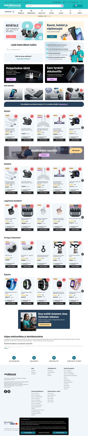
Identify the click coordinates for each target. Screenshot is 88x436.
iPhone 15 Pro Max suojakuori (36, 405)
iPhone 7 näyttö (50, 398)
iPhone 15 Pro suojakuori (35, 403)
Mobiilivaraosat (21, 12)
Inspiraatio (49, 375)
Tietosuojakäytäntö (51, 372)
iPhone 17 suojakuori (35, 393)
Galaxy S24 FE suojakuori (35, 411)
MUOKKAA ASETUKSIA (44, 432)
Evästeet (49, 373)
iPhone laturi (66, 383)
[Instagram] (8, 391)
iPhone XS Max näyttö (52, 395)
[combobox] (44, 5)
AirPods (65, 377)
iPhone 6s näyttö (51, 401)
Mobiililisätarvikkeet (31, 12)
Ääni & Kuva (51, 12)
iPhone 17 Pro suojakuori (35, 395)
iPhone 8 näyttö (50, 400)
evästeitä (50, 421)
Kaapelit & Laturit (41, 12)
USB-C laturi (66, 388)
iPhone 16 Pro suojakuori (35, 400)
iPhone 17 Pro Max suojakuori (36, 396)
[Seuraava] (82, 127)
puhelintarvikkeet (14, 346)
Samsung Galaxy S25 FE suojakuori (37, 410)
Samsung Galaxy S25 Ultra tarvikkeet (70, 375)
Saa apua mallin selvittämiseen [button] (23, 58)
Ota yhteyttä (33, 373)
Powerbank (61, 12)
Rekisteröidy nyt (63, 104)
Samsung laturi (66, 385)
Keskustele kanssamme (45, 324)
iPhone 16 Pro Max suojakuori (36, 401)
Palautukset (33, 372)
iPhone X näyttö (50, 396)
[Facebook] (5, 391)
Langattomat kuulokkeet (68, 382)
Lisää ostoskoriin (11, 139)
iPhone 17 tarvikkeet (67, 370)
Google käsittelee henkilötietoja (32, 424)
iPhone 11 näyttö (51, 393)
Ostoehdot (33, 370)
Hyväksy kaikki (60, 432)
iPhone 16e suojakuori (35, 398)
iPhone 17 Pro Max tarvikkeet (69, 373)
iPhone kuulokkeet (67, 380)
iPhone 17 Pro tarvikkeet (68, 372)
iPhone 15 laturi (66, 387)
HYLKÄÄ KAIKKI (28, 432)
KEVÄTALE (80, 12)
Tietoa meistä (50, 370)
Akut (70, 12)
